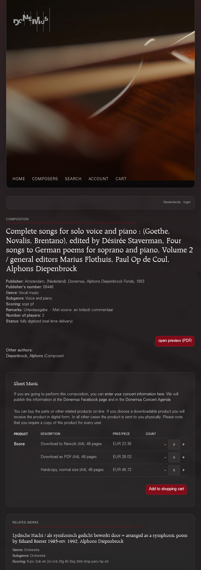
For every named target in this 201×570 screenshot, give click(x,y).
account (99, 179)
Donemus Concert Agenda (148, 400)
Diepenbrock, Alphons (24, 356)
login (187, 202)
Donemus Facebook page (85, 400)
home (18, 179)
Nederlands (172, 202)
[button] (174, 341)
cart (121, 179)
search (73, 179)
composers (45, 179)
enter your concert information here (134, 395)
